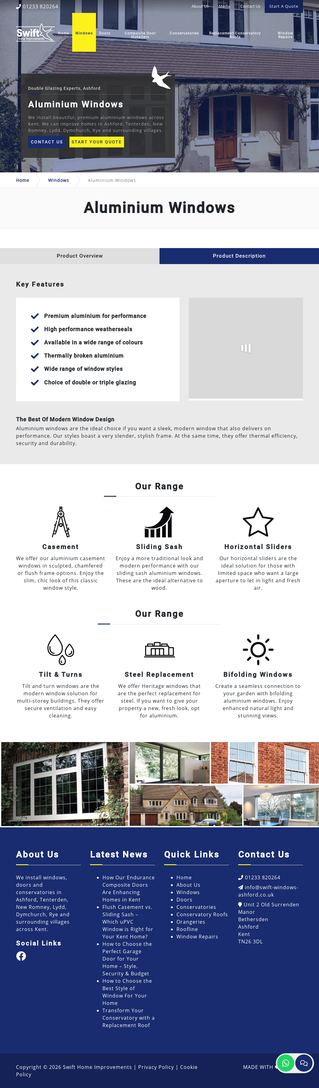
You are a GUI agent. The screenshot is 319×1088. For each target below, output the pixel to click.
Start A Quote (283, 6)
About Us (200, 6)
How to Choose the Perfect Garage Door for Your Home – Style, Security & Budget (127, 959)
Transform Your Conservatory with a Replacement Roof (128, 1018)
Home (63, 33)
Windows (84, 33)
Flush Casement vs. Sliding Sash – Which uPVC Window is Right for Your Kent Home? (127, 922)
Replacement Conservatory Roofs (235, 35)
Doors (104, 33)
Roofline (187, 929)
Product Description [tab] (239, 256)
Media (224, 6)
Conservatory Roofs (202, 914)
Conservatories (184, 33)
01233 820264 (37, 6)
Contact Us (250, 6)
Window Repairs (285, 35)
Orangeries (190, 921)
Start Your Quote (97, 141)
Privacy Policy (156, 1067)
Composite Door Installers (140, 35)
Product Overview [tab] (80, 256)
